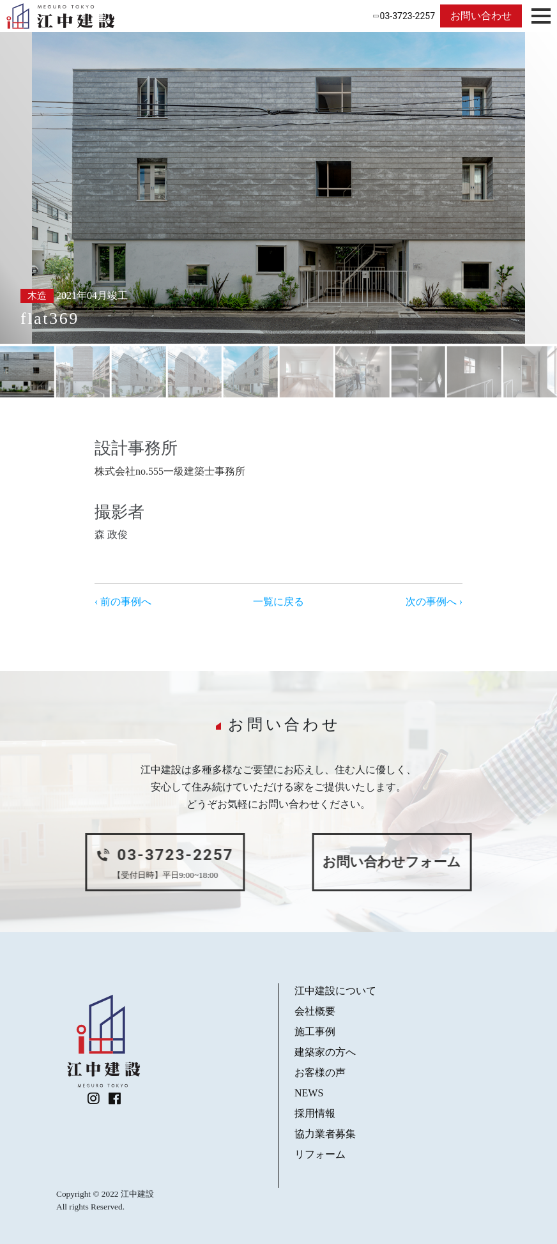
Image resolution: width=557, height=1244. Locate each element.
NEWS (308, 1092)
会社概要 (314, 1011)
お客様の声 (320, 1072)
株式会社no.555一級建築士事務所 (170, 471)
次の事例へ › (434, 601)
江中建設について (335, 990)
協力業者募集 (325, 1133)
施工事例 (314, 1031)
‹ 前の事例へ (123, 601)
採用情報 (314, 1113)
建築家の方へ (325, 1052)
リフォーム (320, 1154)
